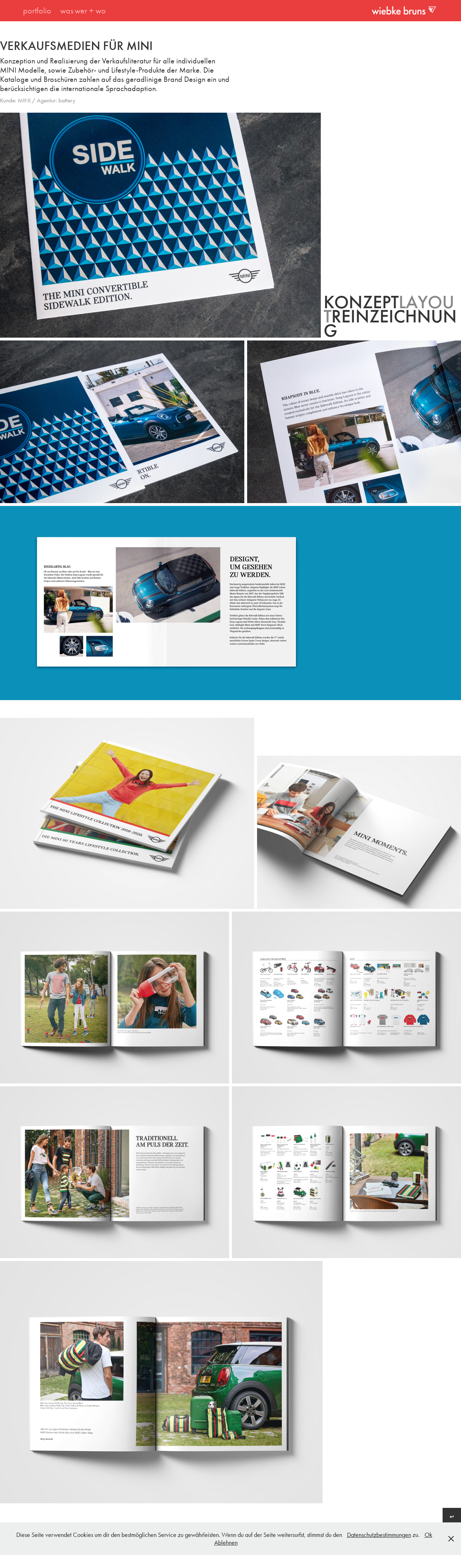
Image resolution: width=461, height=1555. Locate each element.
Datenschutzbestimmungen (379, 1535)
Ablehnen (226, 1542)
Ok (428, 1535)
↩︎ (452, 1517)
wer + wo (90, 11)
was (66, 11)
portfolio (37, 11)
